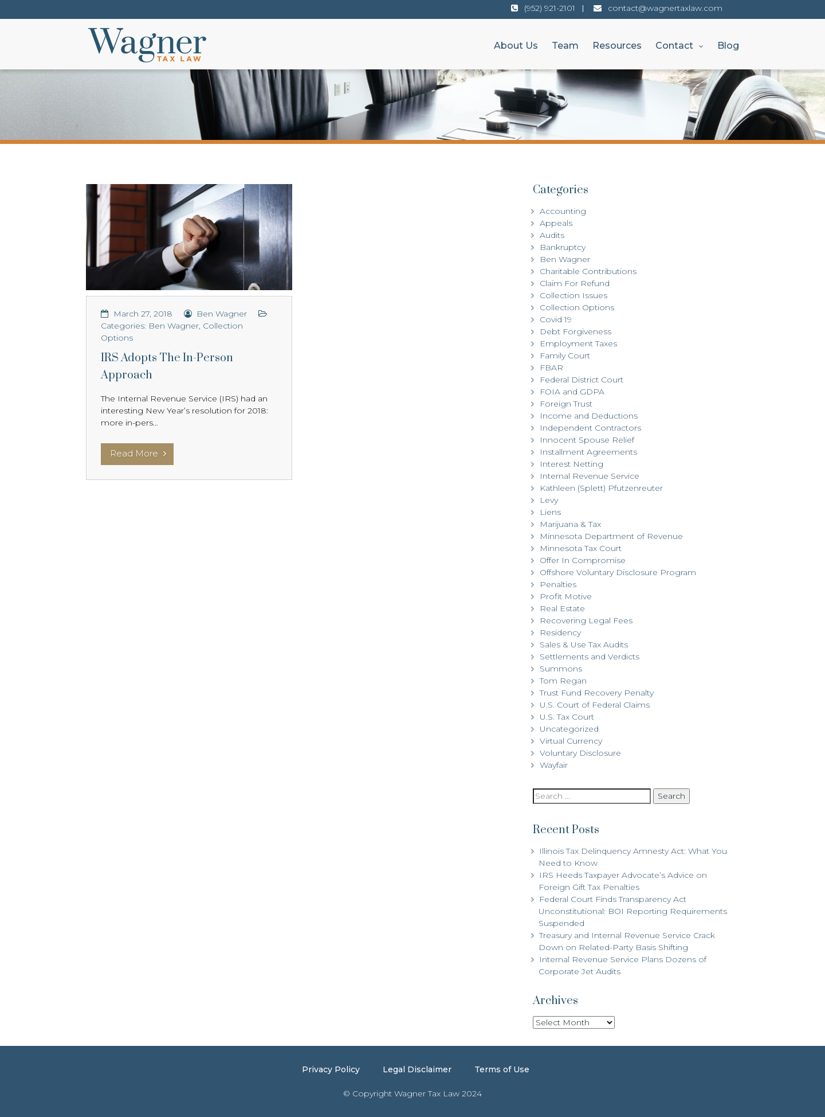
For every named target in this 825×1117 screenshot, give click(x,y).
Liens (550, 512)
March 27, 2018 (142, 313)
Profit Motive (566, 596)
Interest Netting (571, 464)
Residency (560, 632)
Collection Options (577, 307)
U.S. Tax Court (567, 717)
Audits (552, 235)
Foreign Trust (566, 404)
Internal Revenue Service (589, 476)
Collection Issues (573, 295)
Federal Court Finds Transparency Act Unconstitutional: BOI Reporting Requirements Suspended (633, 911)
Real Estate (562, 608)
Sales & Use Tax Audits (584, 644)
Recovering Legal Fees (586, 620)
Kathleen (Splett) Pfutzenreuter (601, 488)
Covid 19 (556, 319)
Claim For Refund (575, 283)
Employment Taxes (578, 343)
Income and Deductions (589, 416)
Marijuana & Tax (570, 524)
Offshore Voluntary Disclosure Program (618, 572)
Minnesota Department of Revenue (611, 536)
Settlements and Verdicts (589, 656)
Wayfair (554, 765)
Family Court (565, 355)
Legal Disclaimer (417, 1069)
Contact (674, 45)
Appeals (556, 223)
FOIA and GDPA (572, 391)
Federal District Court (581, 379)
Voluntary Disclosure (580, 753)
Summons (561, 668)
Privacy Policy (331, 1069)
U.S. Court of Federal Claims (595, 705)
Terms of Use (501, 1069)
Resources (617, 45)
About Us (516, 45)
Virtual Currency (571, 741)
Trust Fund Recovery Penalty (597, 693)
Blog (728, 45)
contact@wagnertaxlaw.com (665, 8)
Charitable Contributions (588, 271)
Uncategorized (569, 729)
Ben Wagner (222, 313)
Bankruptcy (563, 247)
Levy (549, 500)
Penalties (558, 584)
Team (565, 45)
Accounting (563, 211)
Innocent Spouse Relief (587, 440)
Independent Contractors (590, 428)
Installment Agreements (588, 452)
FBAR (551, 367)
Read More (138, 453)
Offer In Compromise (583, 560)
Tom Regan (563, 680)
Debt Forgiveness (575, 331)
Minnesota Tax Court (581, 548)
